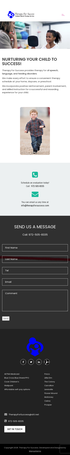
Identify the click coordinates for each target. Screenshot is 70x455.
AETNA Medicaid (11, 374)
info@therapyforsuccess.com (35, 205)
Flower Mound (50, 393)
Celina (47, 401)
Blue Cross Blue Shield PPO (16, 377)
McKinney (48, 397)
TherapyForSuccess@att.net (24, 414)
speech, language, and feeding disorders (30, 72)
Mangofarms (35, 451)
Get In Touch (14, 429)
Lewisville (48, 389)
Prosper (48, 404)
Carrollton (49, 385)
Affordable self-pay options (17, 389)
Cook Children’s (11, 381)
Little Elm (48, 377)
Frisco (47, 374)
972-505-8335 (37, 186)
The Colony (49, 381)
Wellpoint (8, 385)
